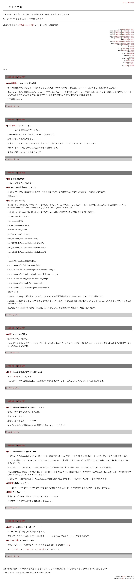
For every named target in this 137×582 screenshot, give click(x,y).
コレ (15, 377)
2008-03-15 (11, 172)
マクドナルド (13, 126)
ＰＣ (10, 372)
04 (119, 31)
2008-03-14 (11, 119)
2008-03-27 (11, 521)
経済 (10, 334)
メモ (68, 545)
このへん (15, 549)
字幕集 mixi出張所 (26, 25)
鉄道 (10, 492)
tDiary (124, 576)
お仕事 (15, 540)
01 (113, 31)
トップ (125, 2)
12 (133, 29)
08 (126, 29)
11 (131, 29)
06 (122, 29)
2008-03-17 (11, 328)
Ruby (122, 578)
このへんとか (27, 549)
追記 (132, 2)
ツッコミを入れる (12, 106)
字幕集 (14, 83)
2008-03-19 (11, 401)
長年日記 (21, 77)
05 (120, 31)
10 (129, 29)
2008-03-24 (11, 445)
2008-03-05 (11, 77)
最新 (129, 2)
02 (115, 31)
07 (124, 29)
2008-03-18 (11, 366)
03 (117, 31)
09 (127, 29)
